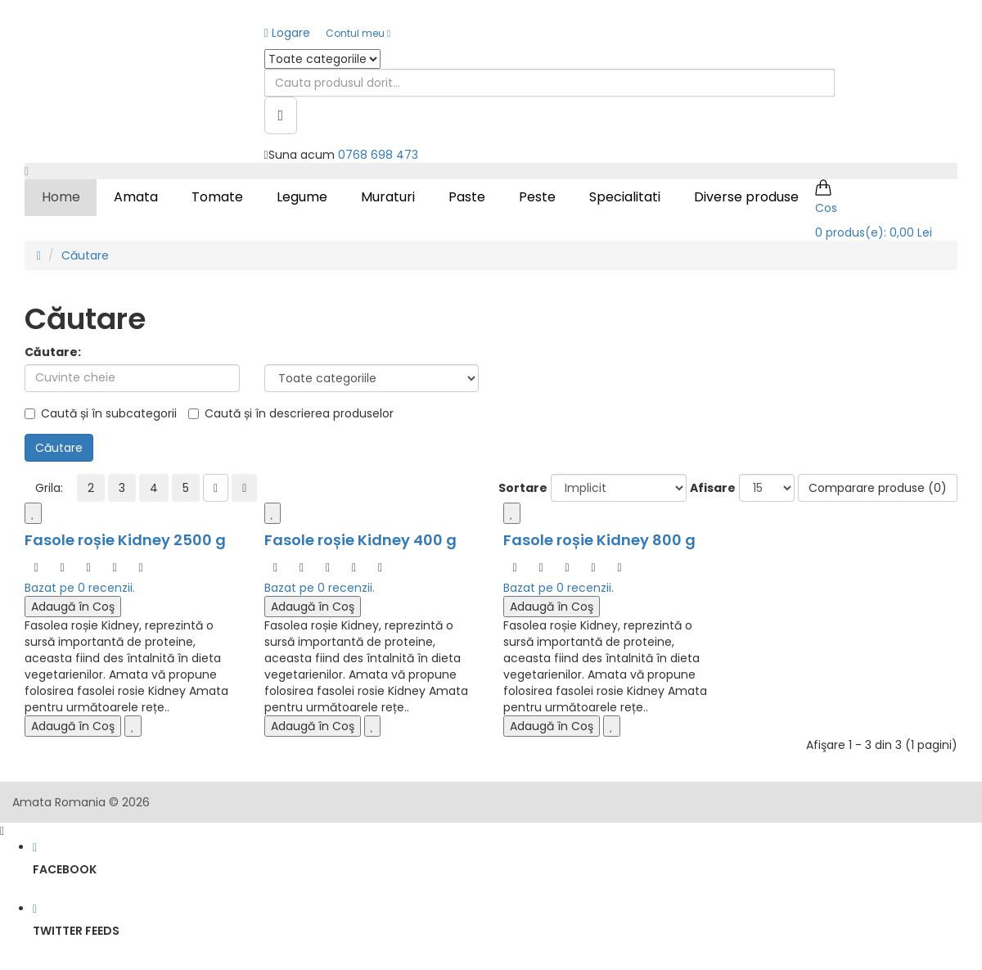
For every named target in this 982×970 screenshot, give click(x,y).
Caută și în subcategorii (101, 413)
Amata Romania (59, 802)
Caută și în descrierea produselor (291, 413)
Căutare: (53, 352)
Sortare (522, 488)
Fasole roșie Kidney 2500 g (125, 540)
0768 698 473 (378, 155)
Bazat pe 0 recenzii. (80, 588)
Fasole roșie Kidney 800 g (599, 540)
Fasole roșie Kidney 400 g (360, 540)
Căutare (85, 255)
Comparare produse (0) (878, 488)
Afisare (713, 488)
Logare (287, 33)
